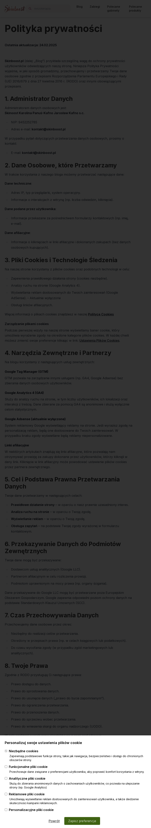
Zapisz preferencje (82, 821)
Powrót (54, 821)
